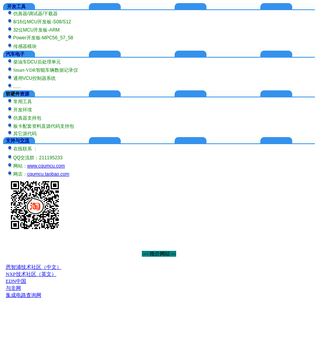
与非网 (13, 288)
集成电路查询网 (23, 295)
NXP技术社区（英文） (31, 274)
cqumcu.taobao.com (48, 174)
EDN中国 (16, 281)
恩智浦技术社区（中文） (34, 267)
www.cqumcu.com (46, 166)
